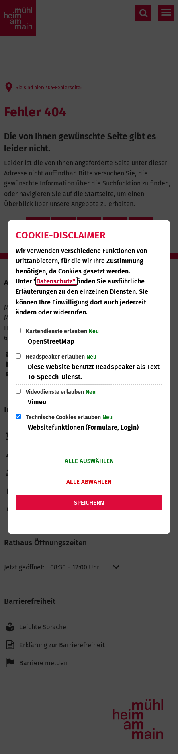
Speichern (89, 502)
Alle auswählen (89, 461)
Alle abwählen (89, 481)
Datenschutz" (56, 281)
